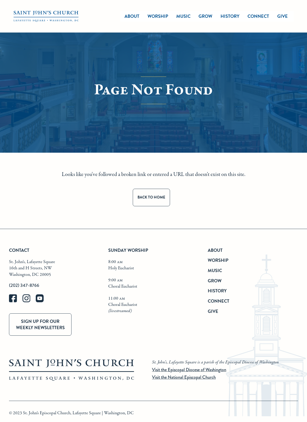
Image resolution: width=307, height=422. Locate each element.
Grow (215, 280)
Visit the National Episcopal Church (184, 377)
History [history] (230, 16)
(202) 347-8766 (24, 285)
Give (213, 311)
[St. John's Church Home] (46, 16)
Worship (158, 16)
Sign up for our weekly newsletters (40, 324)
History (217, 290)
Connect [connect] (258, 16)
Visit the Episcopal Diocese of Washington (189, 369)
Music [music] (183, 16)
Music (215, 270)
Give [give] (282, 16)
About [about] (131, 16)
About (215, 250)
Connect (218, 301)
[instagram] (29, 301)
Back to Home (151, 197)
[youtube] (42, 301)
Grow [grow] (205, 16)
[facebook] (15, 301)
